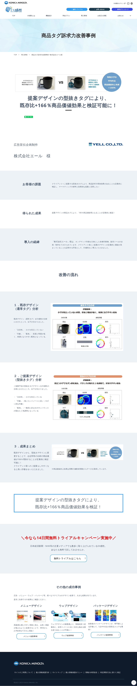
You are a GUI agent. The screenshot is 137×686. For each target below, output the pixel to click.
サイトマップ (57, 672)
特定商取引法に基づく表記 (110, 672)
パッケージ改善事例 (105, 635)
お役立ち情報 (102, 16)
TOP (13, 16)
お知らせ (121, 16)
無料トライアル (77, 9)
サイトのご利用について (23, 672)
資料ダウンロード (123, 9)
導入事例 (84, 16)
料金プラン (66, 16)
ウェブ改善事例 (67, 635)
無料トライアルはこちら (67, 558)
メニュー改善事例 (30, 636)
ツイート (23, 116)
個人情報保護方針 (42, 672)
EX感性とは (31, 16)
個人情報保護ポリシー (74, 672)
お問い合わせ (100, 9)
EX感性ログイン (119, 3)
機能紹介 (49, 16)
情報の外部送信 (91, 672)
